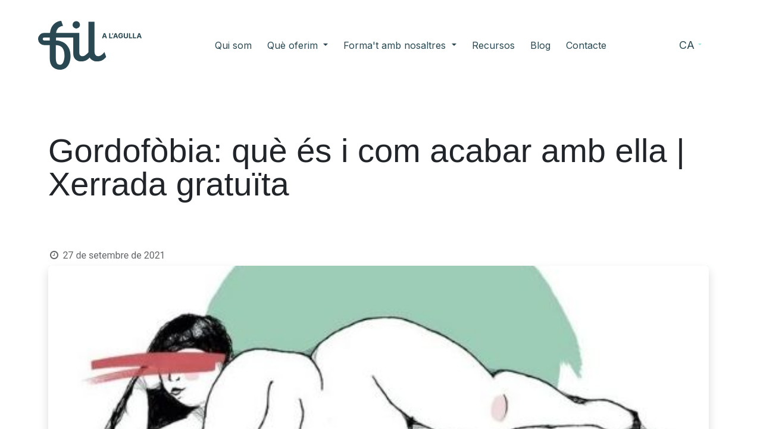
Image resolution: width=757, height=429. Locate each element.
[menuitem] (233, 45)
